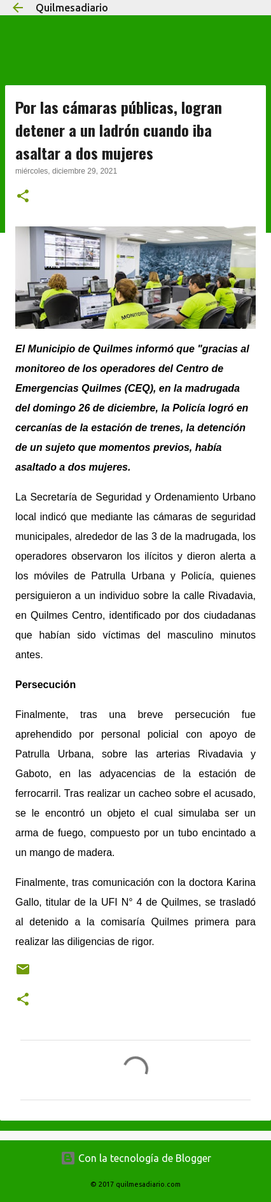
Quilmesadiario (72, 7)
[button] (23, 197)
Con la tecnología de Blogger (135, 1158)
